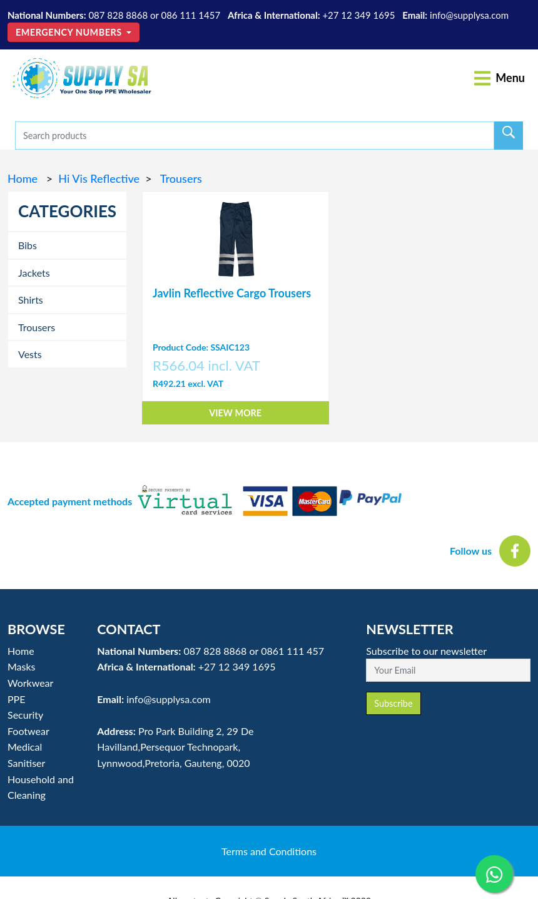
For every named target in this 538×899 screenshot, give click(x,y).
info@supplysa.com (469, 15)
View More (235, 413)
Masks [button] (22, 666)
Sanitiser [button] (26, 763)
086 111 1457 (190, 15)
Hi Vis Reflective (99, 178)
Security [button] (25, 715)
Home (24, 178)
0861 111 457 (292, 651)
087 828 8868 (118, 15)
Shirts (30, 300)
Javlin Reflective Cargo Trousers (232, 293)
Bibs (27, 245)
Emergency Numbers (70, 32)
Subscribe (393, 703)
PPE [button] (16, 699)
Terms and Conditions (269, 851)
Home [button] (21, 651)
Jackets (34, 273)
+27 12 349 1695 (358, 15)
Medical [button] (25, 747)
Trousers (180, 178)
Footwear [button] (28, 731)
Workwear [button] (30, 683)
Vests (30, 354)
